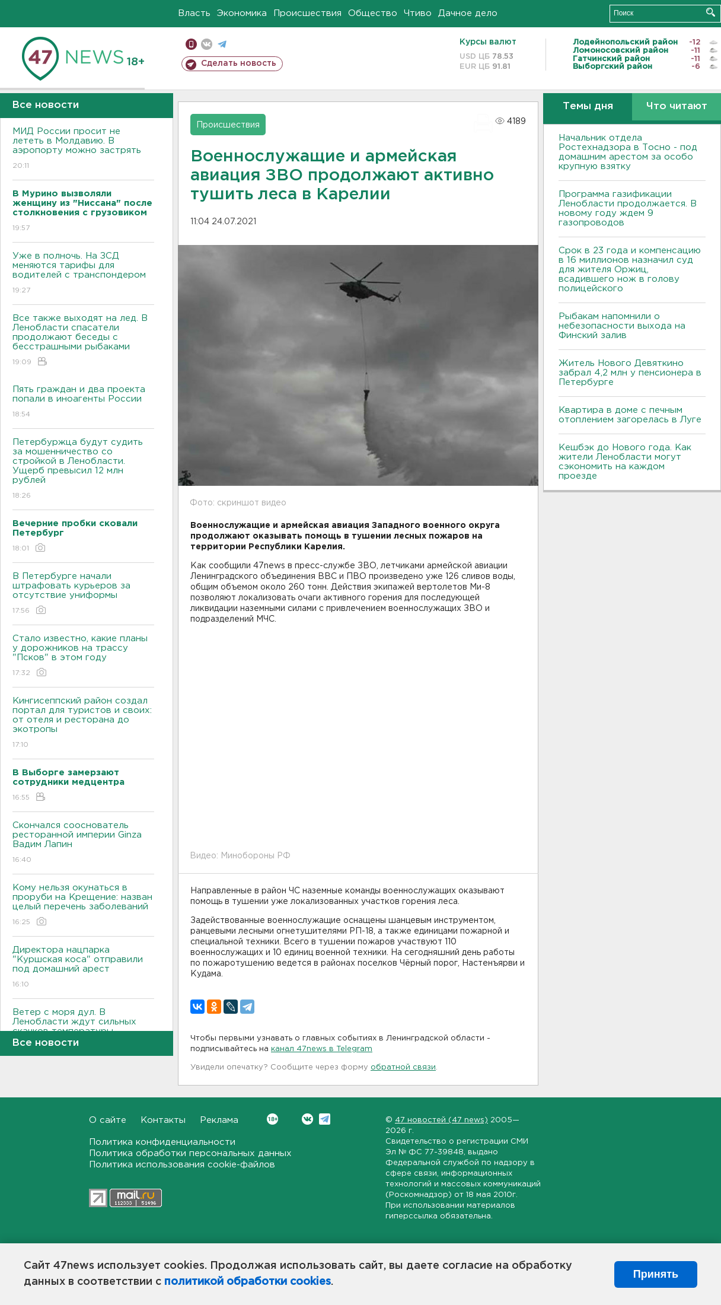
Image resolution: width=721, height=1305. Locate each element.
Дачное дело (467, 13)
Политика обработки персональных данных (190, 1153)
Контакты (163, 1120)
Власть (194, 13)
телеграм (222, 44)
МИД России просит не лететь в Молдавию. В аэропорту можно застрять (83, 149)
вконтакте (206, 44)
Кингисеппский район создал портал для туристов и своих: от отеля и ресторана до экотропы (83, 723)
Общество (372, 13)
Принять (655, 1274)
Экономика (242, 13)
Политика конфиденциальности (162, 1142)
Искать (710, 12)
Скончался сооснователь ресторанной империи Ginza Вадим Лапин (83, 843)
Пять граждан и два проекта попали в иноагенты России (83, 402)
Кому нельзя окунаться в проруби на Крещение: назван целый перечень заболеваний (83, 905)
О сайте (107, 1120)
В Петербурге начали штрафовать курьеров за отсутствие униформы (83, 594)
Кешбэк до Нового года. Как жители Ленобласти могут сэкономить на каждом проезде (625, 462)
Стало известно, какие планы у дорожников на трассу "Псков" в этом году (83, 656)
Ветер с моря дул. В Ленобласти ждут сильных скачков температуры (83, 1030)
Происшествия (307, 13)
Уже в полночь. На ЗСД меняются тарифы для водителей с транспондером (83, 273)
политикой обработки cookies (247, 1282)
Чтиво (418, 13)
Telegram (324, 1119)
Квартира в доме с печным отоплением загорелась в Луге (630, 415)
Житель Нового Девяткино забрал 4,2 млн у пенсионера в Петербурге (630, 372)
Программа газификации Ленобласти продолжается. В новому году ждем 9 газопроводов (628, 208)
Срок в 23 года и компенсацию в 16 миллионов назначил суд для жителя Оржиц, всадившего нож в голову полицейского (630, 269)
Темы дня (588, 106)
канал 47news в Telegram (321, 1049)
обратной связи (403, 1067)
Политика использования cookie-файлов (182, 1165)
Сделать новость (238, 63)
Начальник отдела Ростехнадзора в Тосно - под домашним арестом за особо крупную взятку (628, 152)
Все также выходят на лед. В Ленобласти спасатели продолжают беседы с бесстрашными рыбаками (83, 340)
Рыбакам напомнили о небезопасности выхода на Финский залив (622, 326)
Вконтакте (272, 1119)
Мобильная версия (191, 44)
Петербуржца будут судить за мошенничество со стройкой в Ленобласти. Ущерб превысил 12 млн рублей (83, 469)
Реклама (219, 1120)
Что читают (676, 106)
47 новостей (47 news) (441, 1120)
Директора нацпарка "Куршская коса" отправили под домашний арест (83, 967)
